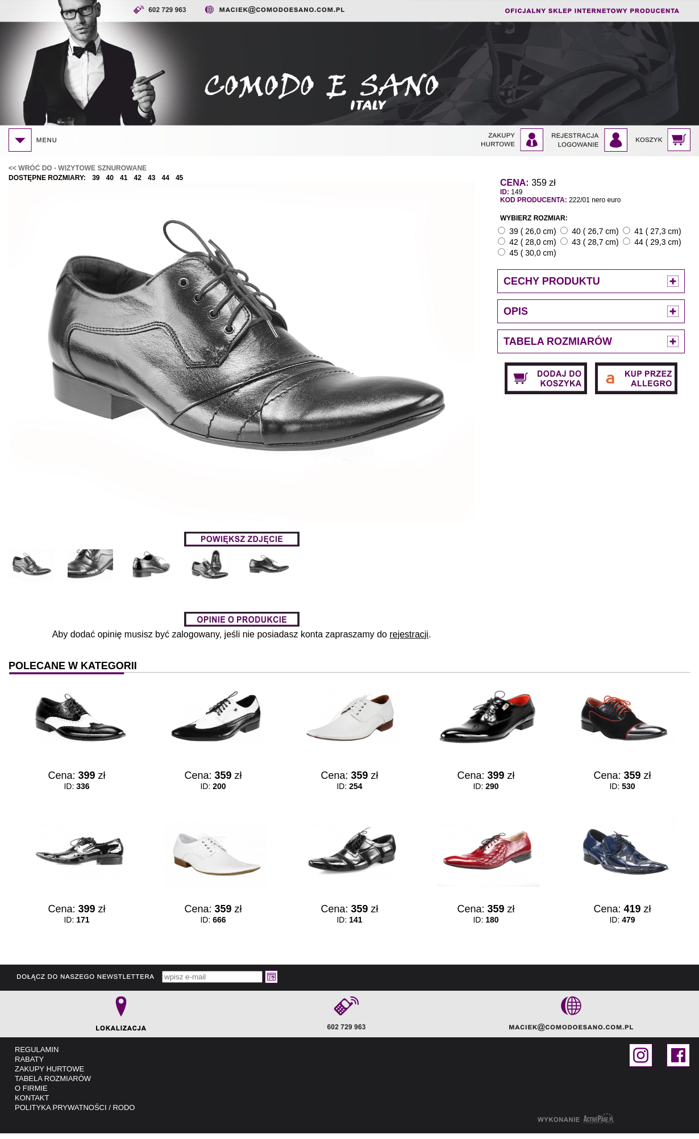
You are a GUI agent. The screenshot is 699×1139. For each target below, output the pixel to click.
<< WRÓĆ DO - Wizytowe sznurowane (78, 168)
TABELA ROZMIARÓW (53, 1078)
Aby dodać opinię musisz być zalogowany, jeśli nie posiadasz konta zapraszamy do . (241, 634)
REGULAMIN (37, 1049)
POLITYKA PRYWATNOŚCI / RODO (75, 1107)
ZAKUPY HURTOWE (49, 1069)
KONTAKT (32, 1098)
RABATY (29, 1059)
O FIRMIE (31, 1088)
